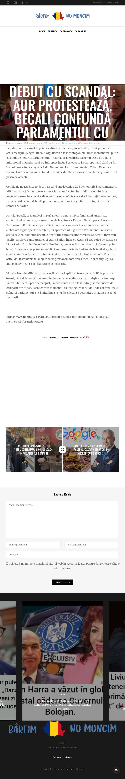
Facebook (54, 337)
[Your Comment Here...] (62, 519)
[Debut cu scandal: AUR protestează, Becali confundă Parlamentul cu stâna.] (62, 449)
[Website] (62, 554)
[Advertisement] (62, 60)
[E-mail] (92, 544)
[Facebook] (22, 2)
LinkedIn (74, 337)
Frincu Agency (76, 769)
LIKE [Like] (82, 337)
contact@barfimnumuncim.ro (107, 3)
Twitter (64, 337)
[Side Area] (116, 770)
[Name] (33, 544)
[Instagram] (27, 2)
